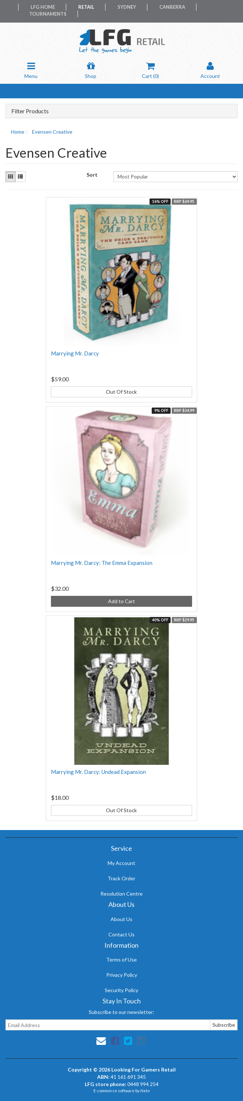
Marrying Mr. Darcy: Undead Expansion (98, 771)
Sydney (126, 7)
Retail (86, 7)
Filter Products (30, 111)
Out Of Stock (121, 392)
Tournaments (48, 14)
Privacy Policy (121, 975)
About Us (121, 919)
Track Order (121, 878)
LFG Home (43, 7)
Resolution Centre (121, 893)
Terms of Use (121, 959)
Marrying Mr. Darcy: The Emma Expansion (101, 562)
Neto (145, 1090)
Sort (92, 175)
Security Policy (121, 990)
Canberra (172, 7)
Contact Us (121, 934)
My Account (121, 863)
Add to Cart (121, 601)
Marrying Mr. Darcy (75, 353)
